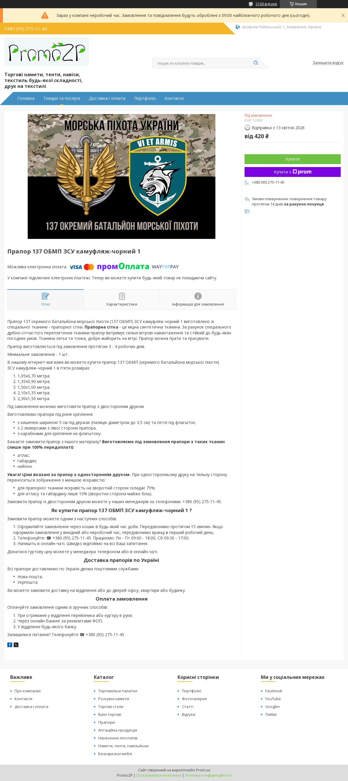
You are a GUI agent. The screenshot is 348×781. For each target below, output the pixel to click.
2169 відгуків (266, 3)
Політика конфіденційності (208, 775)
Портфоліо (145, 98)
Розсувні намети (113, 698)
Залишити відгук (328, 63)
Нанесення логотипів (118, 738)
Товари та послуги (61, 98)
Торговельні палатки (117, 690)
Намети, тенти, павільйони (123, 745)
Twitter (271, 714)
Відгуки (188, 714)
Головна (25, 98)
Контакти (174, 98)
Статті (188, 706)
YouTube (273, 698)
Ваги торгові (109, 714)
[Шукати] (255, 63)
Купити (293, 159)
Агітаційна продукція (117, 730)
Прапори (106, 722)
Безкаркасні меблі (115, 753)
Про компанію (28, 690)
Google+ (272, 706)
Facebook (273, 690)
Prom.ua (203, 770)
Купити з (293, 172)
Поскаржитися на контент (158, 775)
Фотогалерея (194, 698)
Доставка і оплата (107, 98)
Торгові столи (110, 706)
